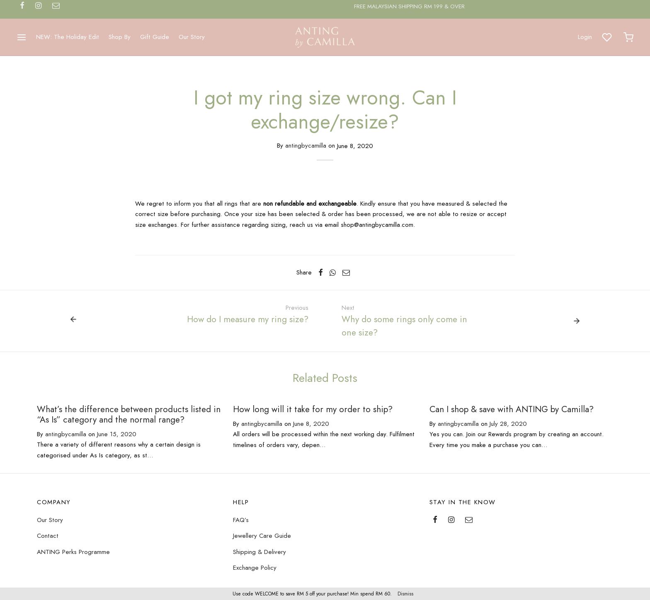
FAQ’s (241, 520)
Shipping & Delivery (259, 551)
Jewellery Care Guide (262, 535)
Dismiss (405, 594)
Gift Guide (154, 36)
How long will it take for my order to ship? (313, 409)
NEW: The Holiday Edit (67, 36)
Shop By (120, 36)
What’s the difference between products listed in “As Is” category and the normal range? (129, 414)
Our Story (192, 36)
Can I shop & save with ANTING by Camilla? (511, 409)
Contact (47, 535)
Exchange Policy (254, 567)
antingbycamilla (305, 146)
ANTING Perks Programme (73, 551)
